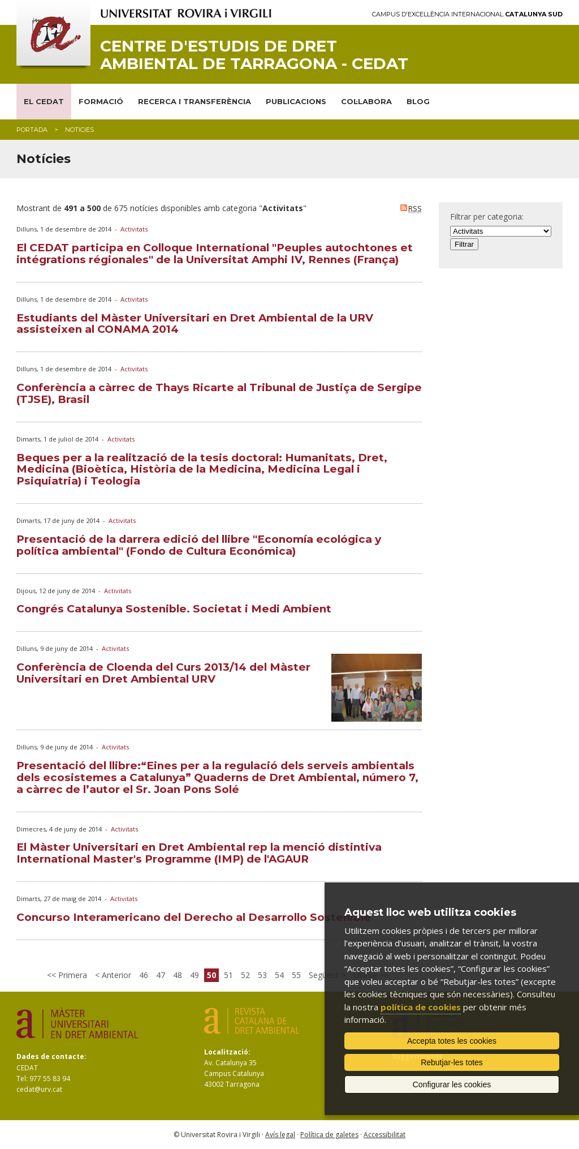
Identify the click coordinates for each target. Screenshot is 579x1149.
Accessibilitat (384, 1134)
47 (160, 975)
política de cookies (421, 1007)
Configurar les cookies (452, 1084)
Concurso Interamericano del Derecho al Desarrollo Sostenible (193, 917)
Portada (31, 130)
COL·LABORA (366, 101)
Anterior (115, 975)
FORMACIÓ (101, 101)
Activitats (134, 229)
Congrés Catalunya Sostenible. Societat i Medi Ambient (173, 608)
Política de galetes (329, 1134)
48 (177, 975)
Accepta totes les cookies (451, 1040)
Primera (71, 975)
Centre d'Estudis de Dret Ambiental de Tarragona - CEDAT (254, 54)
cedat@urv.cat (39, 1089)
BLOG (418, 101)
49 (194, 975)
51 (228, 975)
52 (245, 975)
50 (211, 975)
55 (296, 975)
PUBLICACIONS (296, 101)
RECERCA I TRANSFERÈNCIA (194, 101)
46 (143, 975)
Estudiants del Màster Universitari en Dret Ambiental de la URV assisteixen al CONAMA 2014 (194, 323)
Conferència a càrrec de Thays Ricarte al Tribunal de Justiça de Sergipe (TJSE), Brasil (219, 393)
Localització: (227, 1052)
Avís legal (280, 1134)
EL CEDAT (44, 101)
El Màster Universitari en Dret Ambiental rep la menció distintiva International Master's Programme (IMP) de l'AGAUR (199, 853)
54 (279, 975)
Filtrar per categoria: (487, 216)
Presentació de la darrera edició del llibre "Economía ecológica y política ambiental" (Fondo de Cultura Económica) (198, 545)
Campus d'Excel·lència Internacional (467, 14)
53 (262, 975)
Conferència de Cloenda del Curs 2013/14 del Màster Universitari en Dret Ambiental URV (163, 673)
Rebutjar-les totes (452, 1062)
